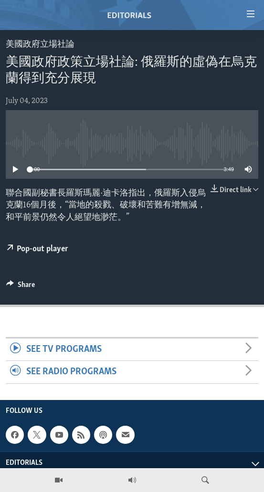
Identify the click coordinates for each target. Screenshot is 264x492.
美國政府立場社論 (40, 44)
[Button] (20, 287)
